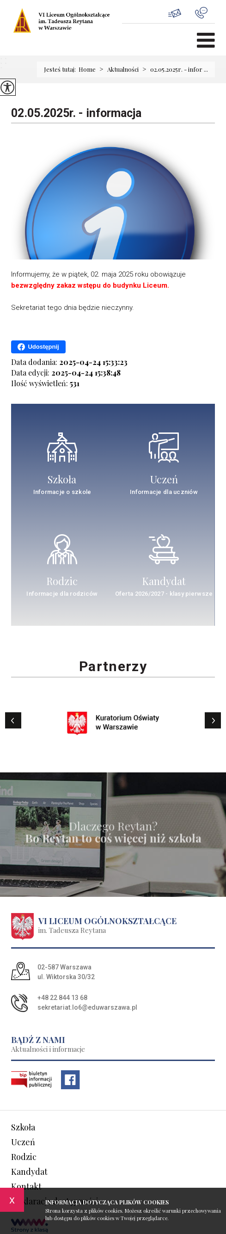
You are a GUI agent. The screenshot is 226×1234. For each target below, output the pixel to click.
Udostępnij (38, 347)
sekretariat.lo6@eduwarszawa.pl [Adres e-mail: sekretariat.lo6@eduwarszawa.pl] (87, 1007)
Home (87, 69)
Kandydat (29, 1171)
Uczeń (23, 1142)
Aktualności (117, 69)
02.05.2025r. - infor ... (173, 69)
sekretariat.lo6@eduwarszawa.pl (174, 13)
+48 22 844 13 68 (201, 13)
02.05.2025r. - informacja (76, 113)
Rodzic (24, 1156)
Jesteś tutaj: (61, 69)
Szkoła (23, 1127)
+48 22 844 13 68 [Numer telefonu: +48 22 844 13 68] (62, 997)
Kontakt (26, 1186)
